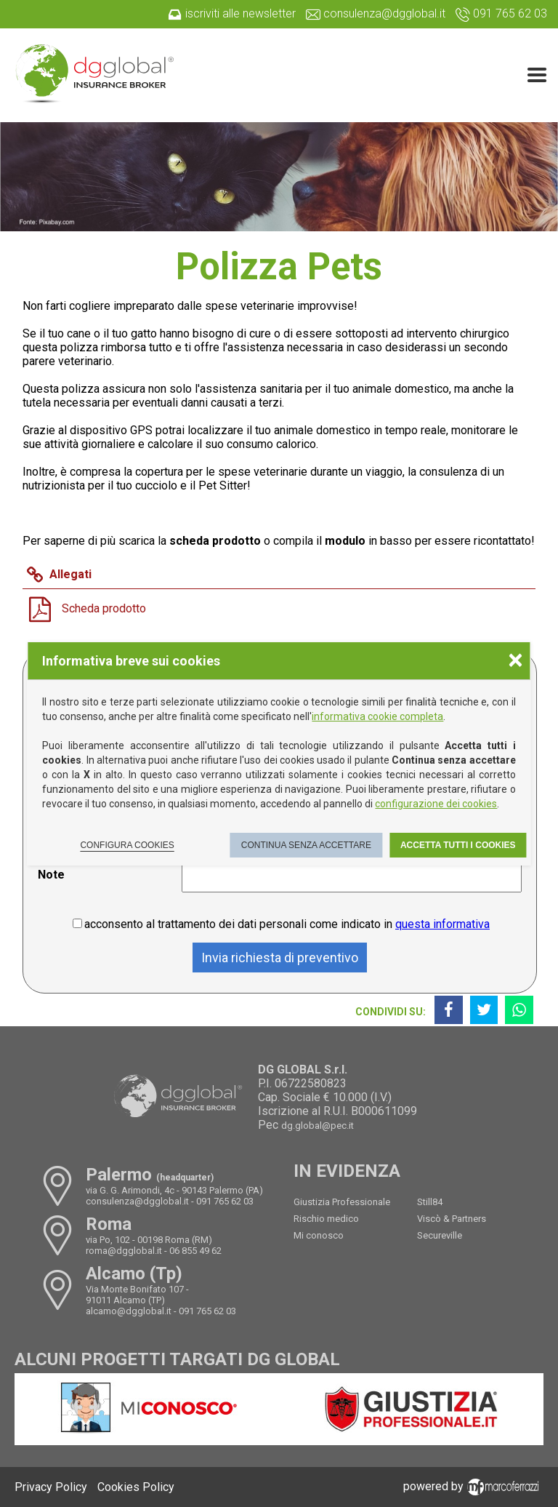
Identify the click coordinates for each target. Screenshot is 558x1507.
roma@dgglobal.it (124, 1250)
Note (51, 875)
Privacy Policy (51, 1487)
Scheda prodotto (104, 608)
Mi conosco (319, 1235)
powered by (473, 1486)
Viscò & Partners (451, 1218)
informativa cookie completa (377, 716)
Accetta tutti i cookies (458, 845)
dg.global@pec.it (317, 1125)
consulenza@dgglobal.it (137, 1201)
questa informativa (442, 924)
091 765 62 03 (225, 1201)
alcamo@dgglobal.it (128, 1311)
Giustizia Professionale (342, 1201)
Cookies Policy (135, 1487)
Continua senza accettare (306, 845)
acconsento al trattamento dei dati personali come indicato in (287, 924)
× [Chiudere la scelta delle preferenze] (515, 659)
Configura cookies (127, 845)
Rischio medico (326, 1218)
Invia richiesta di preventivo (279, 957)
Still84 (429, 1201)
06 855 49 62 (195, 1250)
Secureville (439, 1235)
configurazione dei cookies (436, 804)
